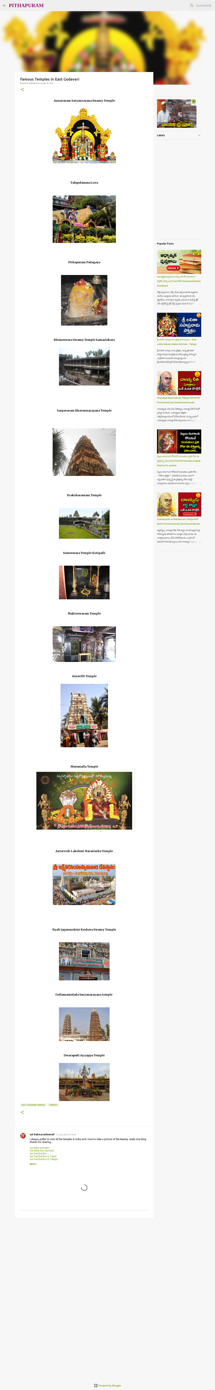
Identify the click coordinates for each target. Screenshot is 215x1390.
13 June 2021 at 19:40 (66, 1134)
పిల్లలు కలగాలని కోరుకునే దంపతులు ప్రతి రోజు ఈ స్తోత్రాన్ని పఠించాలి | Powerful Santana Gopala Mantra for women (178, 461)
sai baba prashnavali (42, 1134)
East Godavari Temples (33, 1105)
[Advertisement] (77, 399)
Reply (33, 1164)
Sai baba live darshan (42, 1150)
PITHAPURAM (26, 5)
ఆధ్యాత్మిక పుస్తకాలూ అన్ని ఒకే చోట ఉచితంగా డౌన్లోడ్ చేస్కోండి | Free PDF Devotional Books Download (179, 281)
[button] (22, 90)
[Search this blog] (195, 5)
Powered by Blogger (107, 1385)
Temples (53, 1105)
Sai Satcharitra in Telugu (44, 1159)
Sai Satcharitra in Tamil (43, 1156)
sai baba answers (39, 1147)
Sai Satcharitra (38, 1153)
